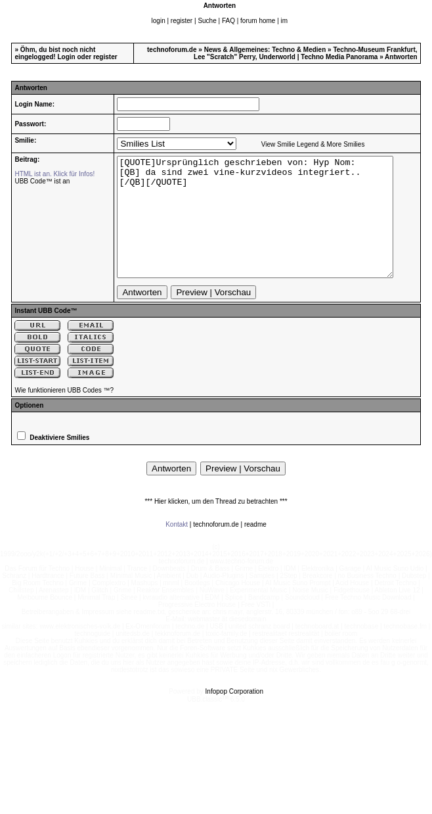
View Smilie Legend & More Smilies (304, 144)
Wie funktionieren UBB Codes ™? (64, 414)
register (181, 20)
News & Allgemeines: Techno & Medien (265, 49)
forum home (257, 20)
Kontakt (176, 548)
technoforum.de (172, 49)
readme (255, 548)
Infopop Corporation (234, 715)
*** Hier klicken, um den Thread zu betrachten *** (215, 525)
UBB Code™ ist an (42, 181)
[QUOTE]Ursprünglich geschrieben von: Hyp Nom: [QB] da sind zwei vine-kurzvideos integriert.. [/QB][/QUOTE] (263, 229)
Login (66, 56)
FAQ (228, 20)
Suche (207, 20)
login (158, 20)
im (284, 20)
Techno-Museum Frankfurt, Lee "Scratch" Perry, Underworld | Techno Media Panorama (306, 53)
